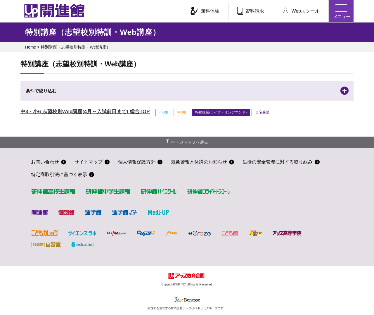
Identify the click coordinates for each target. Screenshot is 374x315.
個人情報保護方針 (136, 161)
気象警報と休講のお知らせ (199, 161)
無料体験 (205, 11)
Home (30, 47)
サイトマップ (89, 161)
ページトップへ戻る (189, 142)
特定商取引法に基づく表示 (59, 174)
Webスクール (301, 10)
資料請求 (250, 11)
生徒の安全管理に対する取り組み (278, 161)
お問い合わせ (45, 161)
